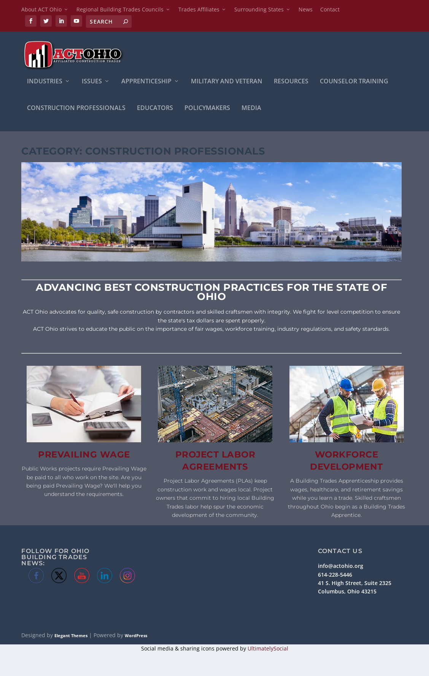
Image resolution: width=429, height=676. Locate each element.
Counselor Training (354, 82)
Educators (155, 109)
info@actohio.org (340, 566)
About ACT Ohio (41, 9)
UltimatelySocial (268, 649)
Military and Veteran (226, 82)
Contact (330, 9)
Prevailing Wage (84, 455)
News (306, 9)
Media (251, 109)
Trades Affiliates (198, 9)
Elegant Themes (70, 636)
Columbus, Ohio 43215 (347, 592)
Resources (291, 82)
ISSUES (92, 82)
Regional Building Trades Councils (120, 9)
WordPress (136, 636)
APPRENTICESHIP (146, 82)
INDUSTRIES (44, 82)
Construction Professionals (76, 109)
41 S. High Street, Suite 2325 (354, 583)
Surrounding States (259, 9)
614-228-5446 (335, 575)
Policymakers (207, 109)
